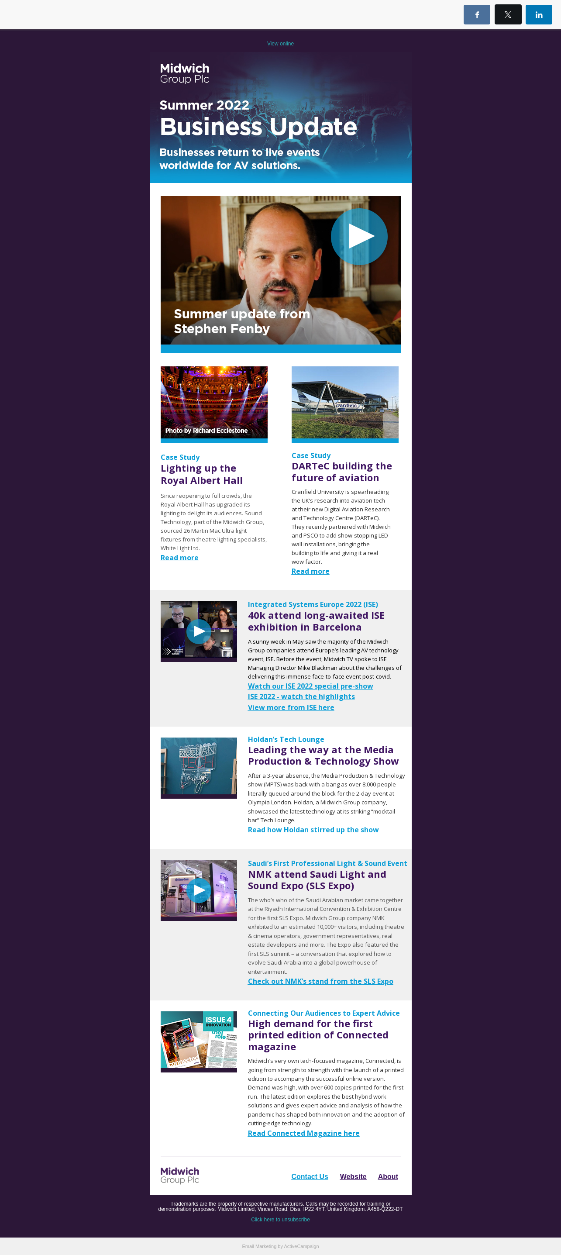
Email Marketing (259, 1246)
